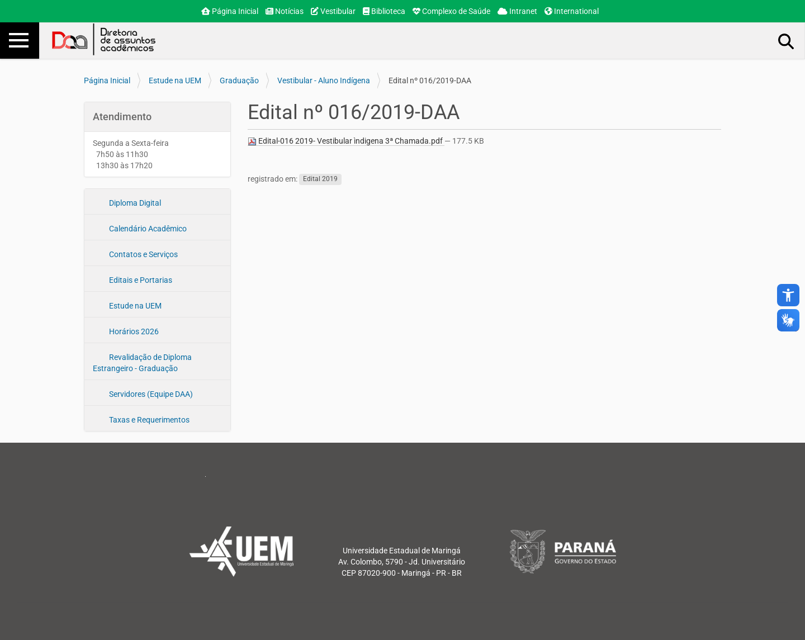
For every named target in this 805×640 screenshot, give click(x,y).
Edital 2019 (320, 179)
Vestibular (333, 11)
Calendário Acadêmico (147, 228)
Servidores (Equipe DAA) (150, 394)
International (571, 11)
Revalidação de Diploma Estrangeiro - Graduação (142, 363)
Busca (786, 41)
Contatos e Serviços (142, 254)
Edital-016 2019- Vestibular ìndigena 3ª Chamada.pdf (346, 141)
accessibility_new (788, 295)
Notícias (285, 11)
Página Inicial (229, 11)
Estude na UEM (175, 80)
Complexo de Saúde (451, 11)
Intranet (517, 11)
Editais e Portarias (139, 280)
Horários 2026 (133, 331)
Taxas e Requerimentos (148, 419)
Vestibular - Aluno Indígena (323, 80)
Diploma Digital (134, 202)
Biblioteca (384, 11)
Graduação (239, 80)
